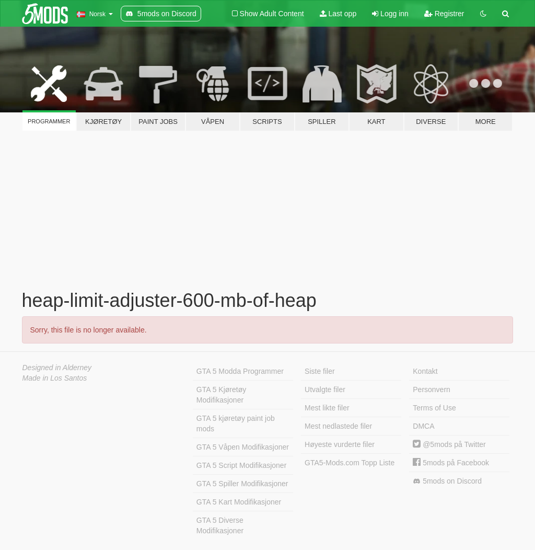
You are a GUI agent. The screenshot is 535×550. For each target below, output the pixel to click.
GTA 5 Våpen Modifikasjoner (242, 447)
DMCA (423, 426)
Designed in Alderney (57, 367)
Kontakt (425, 371)
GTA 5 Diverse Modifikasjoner (219, 525)
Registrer (444, 13)
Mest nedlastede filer (338, 426)
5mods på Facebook (451, 462)
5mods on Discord (447, 481)
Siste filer (320, 371)
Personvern (431, 389)
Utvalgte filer (325, 389)
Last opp (338, 13)
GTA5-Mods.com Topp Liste (349, 463)
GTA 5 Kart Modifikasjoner (238, 502)
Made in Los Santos (54, 378)
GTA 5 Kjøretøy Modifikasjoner (221, 394)
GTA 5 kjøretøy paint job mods (235, 423)
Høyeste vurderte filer (340, 444)
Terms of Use (434, 408)
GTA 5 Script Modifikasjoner (241, 465)
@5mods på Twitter (449, 444)
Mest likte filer (327, 408)
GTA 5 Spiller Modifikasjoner (242, 483)
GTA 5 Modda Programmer (240, 371)
